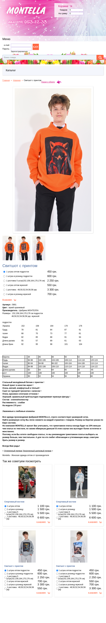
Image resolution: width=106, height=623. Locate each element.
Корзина (65, 6)
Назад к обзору (48, 82)
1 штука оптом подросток (17, 272)
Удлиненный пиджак (13, 451)
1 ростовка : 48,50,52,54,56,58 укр (21, 290)
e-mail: (7, 45)
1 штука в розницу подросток (19, 276)
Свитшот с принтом (13, 566)
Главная (6, 80)
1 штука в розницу (15, 509)
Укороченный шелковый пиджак (37, 451)
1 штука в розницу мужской (18, 294)
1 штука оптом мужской (16, 285)
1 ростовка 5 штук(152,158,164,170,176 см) (25, 281)
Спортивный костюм (14, 502)
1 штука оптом (13, 506)
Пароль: (6, 49)
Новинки (17, 80)
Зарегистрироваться (19, 51)
